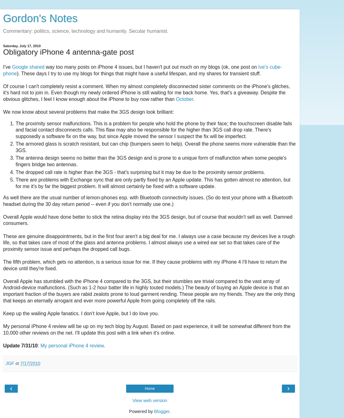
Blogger (162, 411)
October (184, 99)
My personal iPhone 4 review (72, 345)
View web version (149, 400)
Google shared (28, 67)
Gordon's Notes (40, 18)
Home (150, 388)
